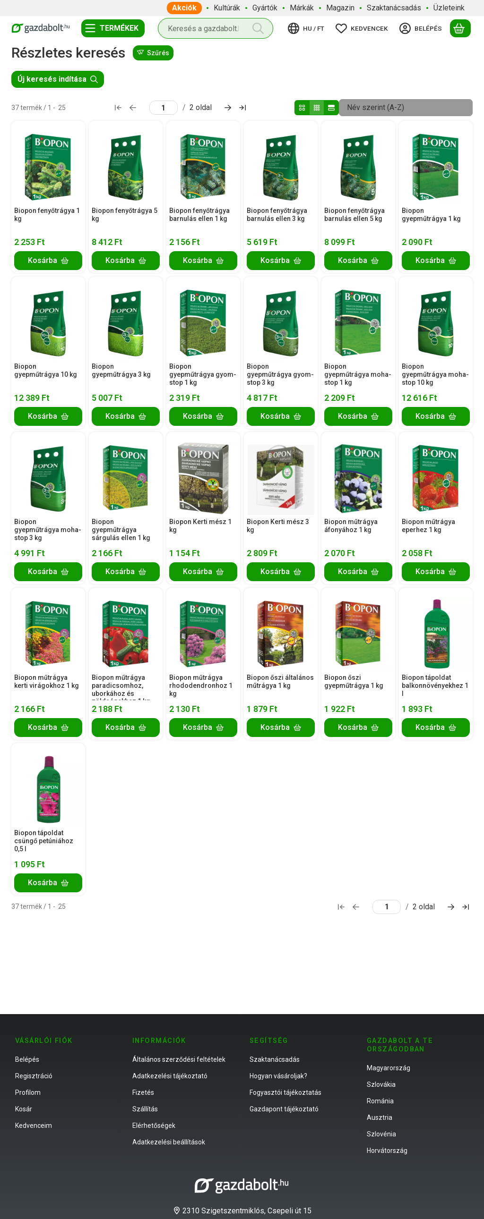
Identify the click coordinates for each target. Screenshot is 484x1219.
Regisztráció (33, 1076)
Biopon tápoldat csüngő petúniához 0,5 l (43, 841)
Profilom (28, 1092)
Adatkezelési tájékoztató (169, 1076)
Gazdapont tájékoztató (284, 1109)
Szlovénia (381, 1134)
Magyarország (388, 1068)
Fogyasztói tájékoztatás (285, 1092)
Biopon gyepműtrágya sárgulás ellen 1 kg (121, 530)
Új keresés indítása (57, 79)
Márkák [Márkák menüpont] (302, 7)
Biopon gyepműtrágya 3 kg (121, 370)
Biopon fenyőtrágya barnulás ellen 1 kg (199, 214)
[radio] (302, 107)
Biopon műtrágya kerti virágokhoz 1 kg (46, 681)
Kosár (23, 1109)
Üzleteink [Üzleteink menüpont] (449, 7)
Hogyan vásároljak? (278, 1076)
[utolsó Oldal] (242, 108)
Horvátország (387, 1150)
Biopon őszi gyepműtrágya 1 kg (353, 681)
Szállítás (145, 1109)
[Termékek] (113, 28)
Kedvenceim (33, 1125)
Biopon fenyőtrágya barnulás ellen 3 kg (277, 214)
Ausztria (379, 1117)
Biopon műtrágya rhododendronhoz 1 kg (201, 685)
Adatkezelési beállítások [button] (168, 1142)
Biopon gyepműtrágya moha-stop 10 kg (435, 374)
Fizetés (143, 1092)
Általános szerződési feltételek (178, 1059)
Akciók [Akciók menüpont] (184, 7)
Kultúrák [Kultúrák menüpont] (227, 7)
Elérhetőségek (153, 1125)
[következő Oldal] (228, 108)
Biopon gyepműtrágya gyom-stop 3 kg (280, 374)
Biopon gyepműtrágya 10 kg (45, 370)
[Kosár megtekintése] (460, 28)
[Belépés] (422, 28)
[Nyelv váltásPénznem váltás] (307, 28)
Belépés (27, 1059)
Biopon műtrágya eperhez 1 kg (428, 525)
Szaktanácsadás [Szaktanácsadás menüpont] (394, 7)
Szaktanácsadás (275, 1059)
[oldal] (163, 108)
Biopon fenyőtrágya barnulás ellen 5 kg (354, 214)
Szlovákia (381, 1084)
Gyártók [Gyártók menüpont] (264, 7)
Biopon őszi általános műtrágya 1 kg (280, 681)
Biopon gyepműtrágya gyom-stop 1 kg (202, 374)
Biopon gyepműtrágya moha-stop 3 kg (47, 530)
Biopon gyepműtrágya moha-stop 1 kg (357, 374)
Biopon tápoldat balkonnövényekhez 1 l (435, 685)
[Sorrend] (406, 107)
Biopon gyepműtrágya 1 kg (431, 214)
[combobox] (215, 28)
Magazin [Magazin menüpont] (340, 7)
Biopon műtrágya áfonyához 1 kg (351, 525)
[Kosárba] (48, 260)
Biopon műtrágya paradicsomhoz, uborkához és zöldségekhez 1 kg (121, 689)
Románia (380, 1101)
